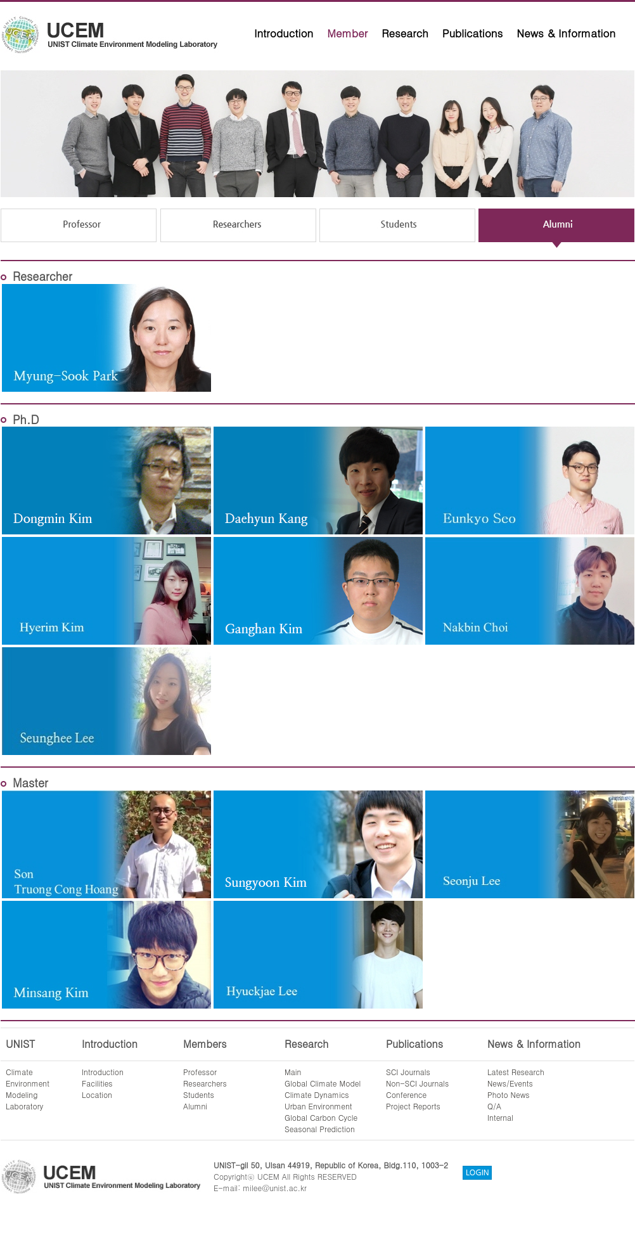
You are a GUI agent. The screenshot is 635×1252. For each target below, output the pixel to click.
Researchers (205, 1083)
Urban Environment (318, 1105)
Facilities (97, 1083)
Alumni (195, 1105)
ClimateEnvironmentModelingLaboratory (27, 1088)
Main (293, 1071)
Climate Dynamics (317, 1094)
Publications (472, 33)
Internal (500, 1117)
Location (97, 1094)
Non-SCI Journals (417, 1083)
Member (347, 33)
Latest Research (515, 1071)
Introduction (283, 33)
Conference (406, 1094)
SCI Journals (408, 1071)
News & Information (565, 33)
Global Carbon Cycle (321, 1117)
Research (405, 33)
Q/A (494, 1105)
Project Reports (413, 1105)
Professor (200, 1071)
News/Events (510, 1083)
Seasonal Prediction (320, 1128)
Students (198, 1094)
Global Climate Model (323, 1083)
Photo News (508, 1094)
